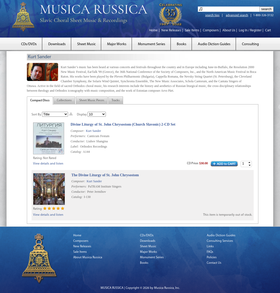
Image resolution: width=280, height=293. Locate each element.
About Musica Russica (87, 257)
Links (210, 246)
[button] (249, 162)
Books (181, 44)
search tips (212, 15)
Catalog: (76, 152)
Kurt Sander (93, 131)
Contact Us (214, 263)
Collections (64, 100)
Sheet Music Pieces (91, 100)
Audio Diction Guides (214, 44)
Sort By (36, 114)
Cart (268, 30)
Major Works (116, 44)
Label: (75, 146)
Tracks (116, 100)
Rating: (37, 158)
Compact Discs (40, 100)
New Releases (171, 30)
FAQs (210, 252)
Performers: (78, 136)
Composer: (77, 131)
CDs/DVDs (29, 44)
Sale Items (192, 30)
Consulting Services (220, 241)
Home (153, 30)
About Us (228, 30)
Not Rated (49, 158)
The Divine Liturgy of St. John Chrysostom (105, 175)
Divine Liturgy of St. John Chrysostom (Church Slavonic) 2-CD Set (123, 124)
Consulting (250, 44)
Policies (212, 257)
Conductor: (78, 141)
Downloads (57, 44)
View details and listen (48, 163)
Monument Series (151, 44)
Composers (211, 30)
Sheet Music (86, 44)
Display (82, 114)
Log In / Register (250, 30)
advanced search (237, 15)
